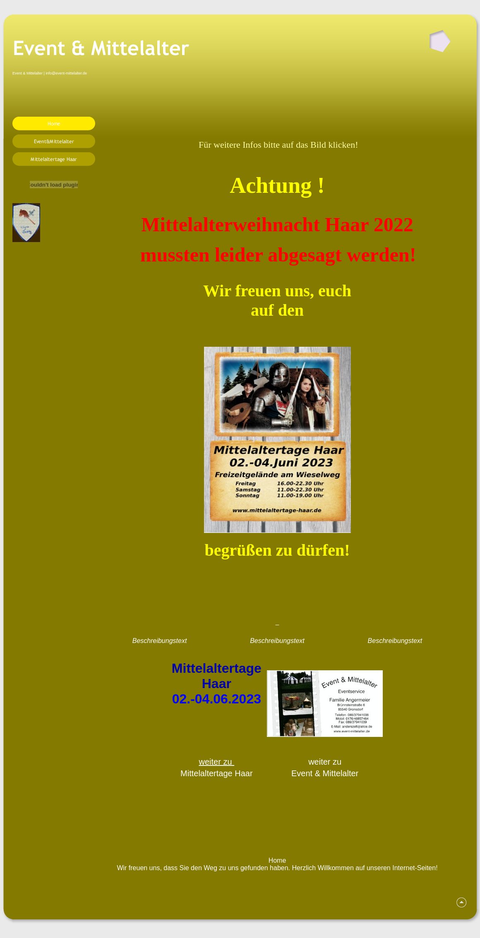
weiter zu (217, 761)
